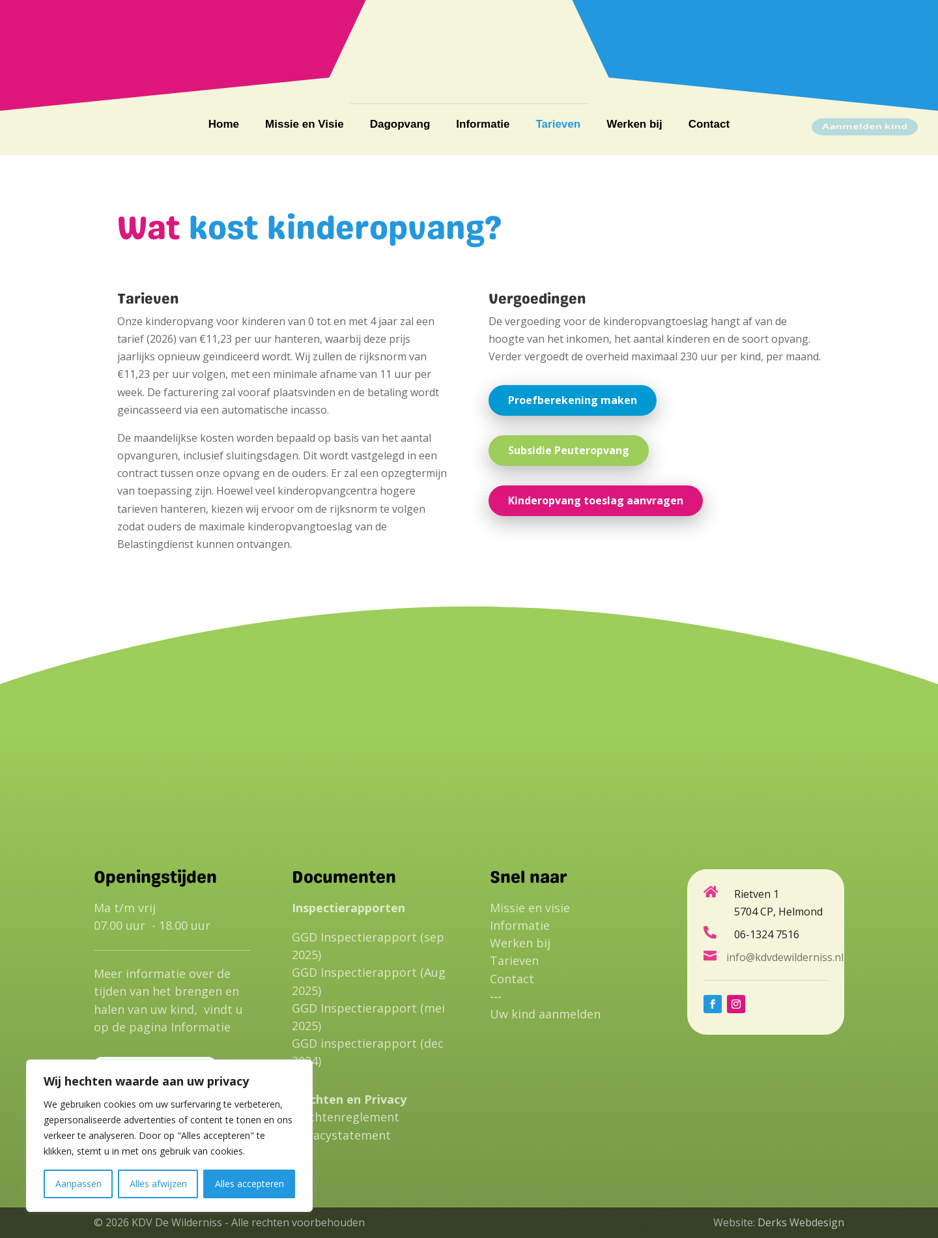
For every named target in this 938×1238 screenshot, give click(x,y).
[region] (169, 1135)
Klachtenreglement (345, 1117)
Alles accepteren (249, 1183)
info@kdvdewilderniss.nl (770, 47)
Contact (709, 125)
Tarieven (557, 125)
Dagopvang (400, 125)
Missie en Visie (304, 125)
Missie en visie (530, 907)
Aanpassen (78, 1183)
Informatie (482, 125)
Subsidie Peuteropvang (568, 450)
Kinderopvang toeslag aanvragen (595, 500)
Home (223, 125)
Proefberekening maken (572, 400)
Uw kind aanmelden (545, 1014)
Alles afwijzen (158, 1183)
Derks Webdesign (801, 1222)
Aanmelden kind (864, 126)
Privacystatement (341, 1135)
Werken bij (634, 125)
